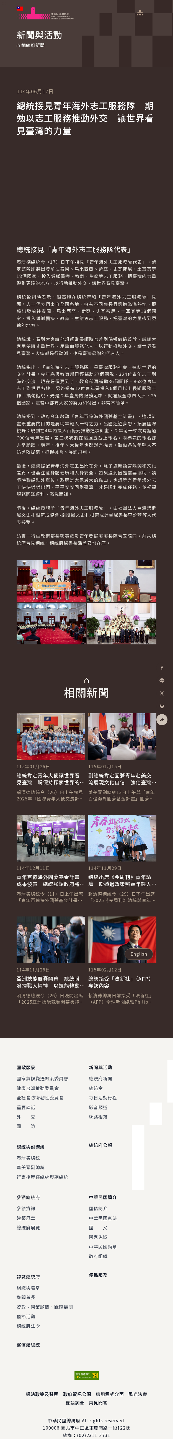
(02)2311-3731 (93, 1424)
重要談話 (26, 1104)
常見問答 (98, 1391)
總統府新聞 (100, 1076)
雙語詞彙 (75, 1391)
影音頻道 (98, 1104)
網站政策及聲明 (42, 1383)
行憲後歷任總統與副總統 (42, 1171)
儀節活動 (26, 1305)
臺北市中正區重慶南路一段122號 (95, 1416)
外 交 (26, 1114)
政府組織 (98, 1248)
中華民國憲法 (103, 1209)
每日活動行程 (103, 1094)
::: (4, 3)
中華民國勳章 (103, 1238)
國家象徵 (98, 1228)
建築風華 (26, 1209)
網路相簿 (98, 1114)
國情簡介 (98, 1200)
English (138, 953)
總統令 (96, 1085)
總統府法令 (28, 1315)
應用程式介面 (110, 1383)
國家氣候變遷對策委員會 (42, 1076)
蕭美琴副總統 (31, 1162)
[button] (161, 719)
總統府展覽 (28, 1219)
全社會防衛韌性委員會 (40, 1094)
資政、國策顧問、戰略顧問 (45, 1295)
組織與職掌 (28, 1277)
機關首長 (26, 1286)
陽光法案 (137, 1383)
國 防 (26, 1123)
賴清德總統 (28, 1152)
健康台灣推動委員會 (38, 1085)
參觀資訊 (26, 1200)
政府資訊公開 (77, 1383)
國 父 (98, 1219)
